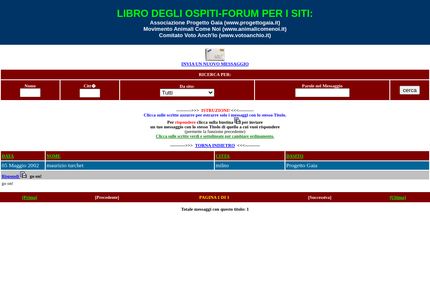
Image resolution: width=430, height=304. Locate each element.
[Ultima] (398, 197)
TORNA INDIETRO (215, 145)
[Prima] (29, 197)
